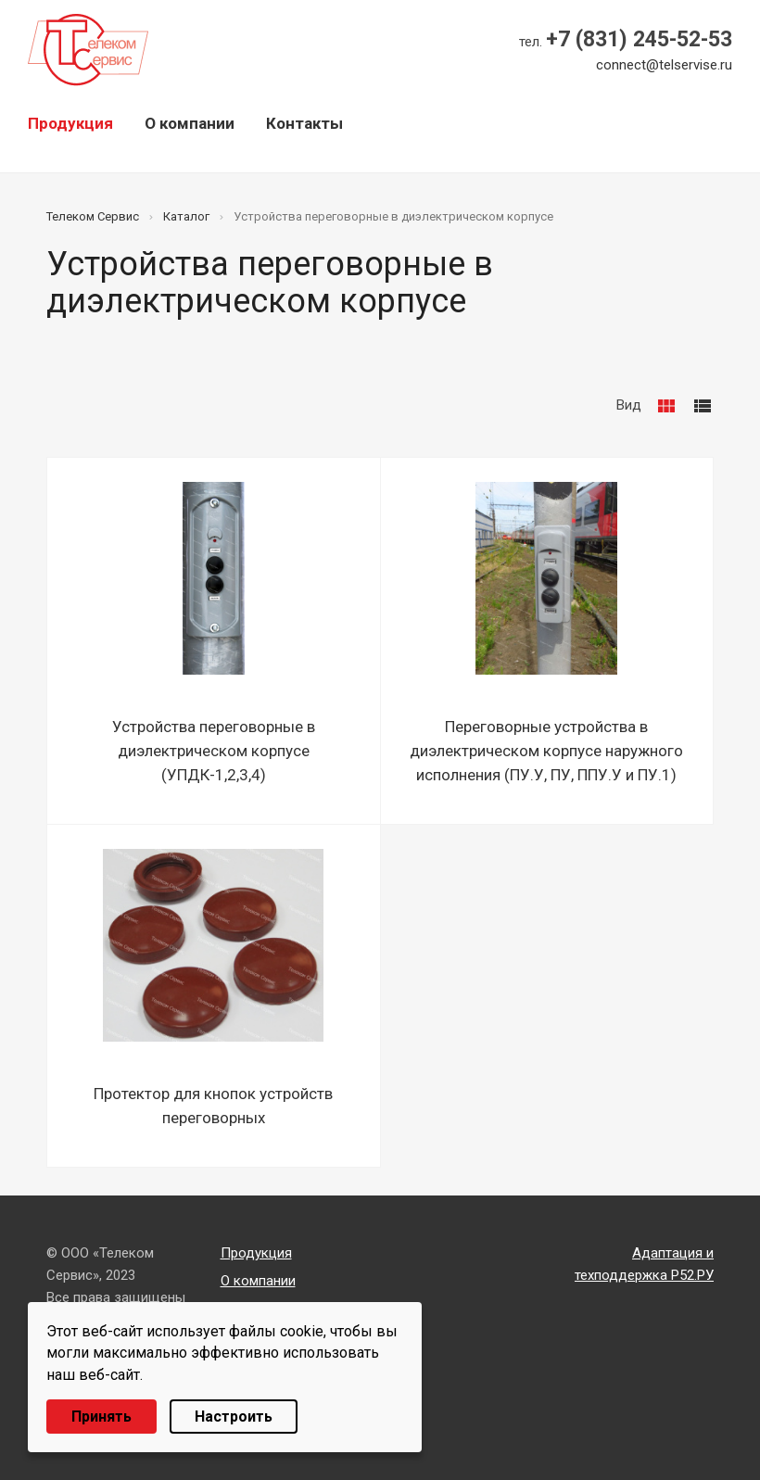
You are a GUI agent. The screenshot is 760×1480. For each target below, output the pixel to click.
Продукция (70, 123)
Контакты (304, 123)
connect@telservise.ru (664, 65)
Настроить (233, 1416)
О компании (189, 123)
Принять (101, 1416)
